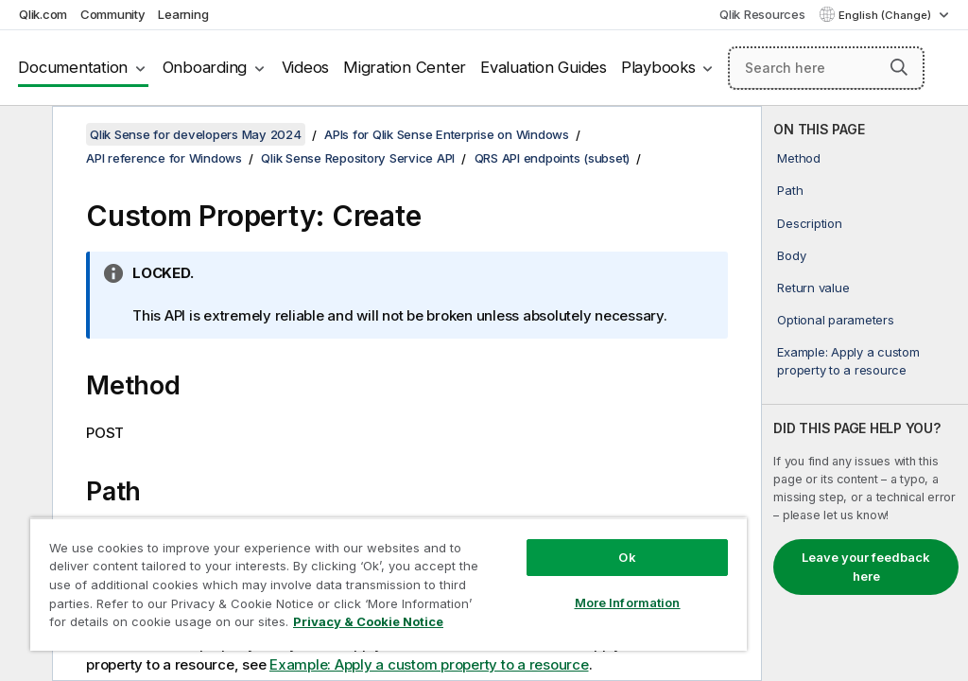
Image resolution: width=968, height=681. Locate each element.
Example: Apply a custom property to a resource (848, 360)
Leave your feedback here (866, 567)
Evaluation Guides (543, 67)
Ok (626, 557)
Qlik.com (43, 14)
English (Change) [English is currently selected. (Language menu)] (886, 15)
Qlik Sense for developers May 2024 (196, 134)
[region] (388, 584)
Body (791, 255)
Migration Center (404, 67)
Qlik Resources (762, 14)
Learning (183, 14)
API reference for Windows (164, 158)
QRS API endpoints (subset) (553, 158)
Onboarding (205, 67)
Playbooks (658, 67)
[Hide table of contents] (23, 135)
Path (790, 190)
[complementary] (865, 393)
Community (113, 14)
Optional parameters (835, 319)
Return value (813, 287)
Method (799, 158)
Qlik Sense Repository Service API (358, 158)
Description (809, 223)
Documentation (73, 67)
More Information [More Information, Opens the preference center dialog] (628, 602)
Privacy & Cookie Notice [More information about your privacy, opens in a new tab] (368, 621)
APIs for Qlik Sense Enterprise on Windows (446, 134)
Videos (306, 67)
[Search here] (826, 68)
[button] (899, 67)
